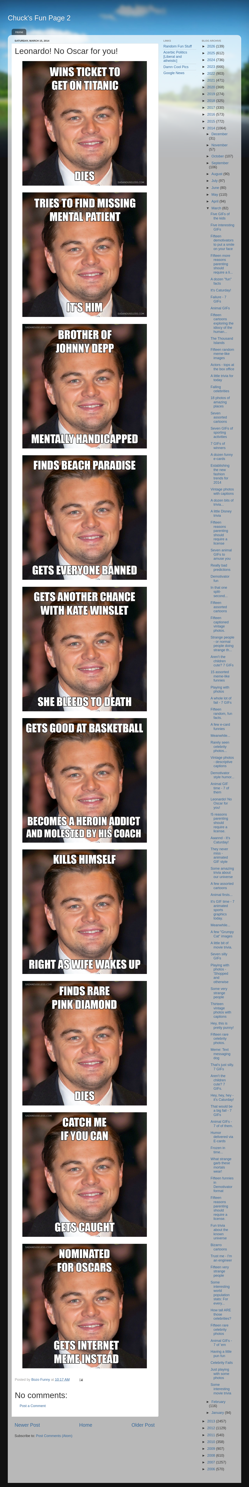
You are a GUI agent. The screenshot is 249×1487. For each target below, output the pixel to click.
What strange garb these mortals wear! (220, 1165)
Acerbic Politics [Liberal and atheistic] (175, 56)
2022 (211, 73)
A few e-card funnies (220, 727)
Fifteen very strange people (219, 1271)
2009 (211, 1449)
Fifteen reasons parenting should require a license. (219, 1208)
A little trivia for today (221, 378)
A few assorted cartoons (221, 886)
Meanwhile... (220, 736)
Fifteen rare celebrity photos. (219, 1039)
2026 (211, 46)
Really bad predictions (220, 567)
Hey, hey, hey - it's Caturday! (222, 1097)
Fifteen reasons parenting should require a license (219, 532)
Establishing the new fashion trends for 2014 (219, 474)
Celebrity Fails (221, 1363)
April (215, 201)
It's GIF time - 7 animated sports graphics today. (222, 910)
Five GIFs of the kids (220, 216)
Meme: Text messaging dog (220, 1054)
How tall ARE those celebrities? (220, 1314)
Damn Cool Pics (176, 67)
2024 (211, 60)
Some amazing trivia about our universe (222, 873)
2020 (211, 87)
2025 (211, 53)
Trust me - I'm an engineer (221, 1258)
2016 (211, 114)
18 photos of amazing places (220, 402)
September (220, 163)
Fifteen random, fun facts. (221, 713)
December (219, 134)
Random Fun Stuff (177, 46)
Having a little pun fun (220, 1354)
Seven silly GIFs (218, 956)
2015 (211, 121)
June (215, 188)
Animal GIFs (220, 308)
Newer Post (27, 1425)
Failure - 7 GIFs (218, 299)
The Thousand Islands (221, 341)
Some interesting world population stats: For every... (220, 1292)
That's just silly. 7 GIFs (222, 1067)
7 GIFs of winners (217, 446)
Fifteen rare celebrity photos (219, 1329)
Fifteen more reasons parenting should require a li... (221, 264)
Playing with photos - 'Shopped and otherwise (219, 973)
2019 (211, 94)
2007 (211, 1462)
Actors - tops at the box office (222, 367)
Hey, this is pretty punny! (222, 1025)
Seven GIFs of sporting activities (221, 432)
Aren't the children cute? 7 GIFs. (218, 1082)
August (217, 174)
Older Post (143, 1425)
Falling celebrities (219, 389)
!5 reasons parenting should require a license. (219, 822)
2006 (211, 1469)
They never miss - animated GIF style (219, 855)
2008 (211, 1455)
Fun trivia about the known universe (219, 1232)
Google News (173, 73)
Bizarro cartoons (218, 1247)
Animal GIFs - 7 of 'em (221, 1343)
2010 (211, 1442)
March (216, 208)
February (218, 1402)
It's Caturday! (220, 290)
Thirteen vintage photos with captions (220, 1010)
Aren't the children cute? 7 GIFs (221, 661)
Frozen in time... (217, 1150)
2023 (211, 67)
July (215, 181)
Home (19, 32)
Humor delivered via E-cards (221, 1137)
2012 (211, 1428)
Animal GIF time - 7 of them (219, 788)
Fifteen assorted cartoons (218, 607)
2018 (211, 101)
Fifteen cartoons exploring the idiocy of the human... (221, 323)
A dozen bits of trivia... (221, 502)
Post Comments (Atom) (54, 1436)
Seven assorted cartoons (218, 417)
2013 (211, 1421)
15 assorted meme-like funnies (220, 676)
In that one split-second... (219, 592)
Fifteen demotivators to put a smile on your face (222, 242)
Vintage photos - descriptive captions (222, 762)
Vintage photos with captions (222, 491)
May (215, 195)
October (218, 156)
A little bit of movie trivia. (221, 945)
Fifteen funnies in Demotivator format (221, 1184)
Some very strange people (218, 993)
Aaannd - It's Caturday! (220, 840)
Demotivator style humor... (222, 775)
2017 (211, 108)
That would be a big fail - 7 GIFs (221, 1111)
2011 (211, 1435)
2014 (211, 128)
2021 (211, 80)
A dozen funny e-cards (221, 457)
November (219, 145)
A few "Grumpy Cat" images (222, 934)
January (218, 1413)
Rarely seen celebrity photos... (219, 746)
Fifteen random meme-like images (222, 354)
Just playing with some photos (219, 1374)
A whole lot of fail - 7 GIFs (220, 700)
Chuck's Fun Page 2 (39, 18)
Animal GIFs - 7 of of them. (221, 1124)
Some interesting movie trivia (220, 1389)
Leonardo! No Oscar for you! (221, 803)
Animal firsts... (221, 895)
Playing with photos (219, 689)
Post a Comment (33, 1406)
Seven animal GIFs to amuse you (221, 554)
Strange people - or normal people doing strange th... (222, 643)
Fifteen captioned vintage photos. (219, 624)
